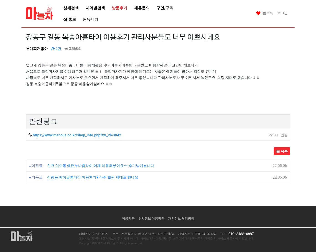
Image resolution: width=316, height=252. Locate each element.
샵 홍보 (69, 19)
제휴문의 (142, 8)
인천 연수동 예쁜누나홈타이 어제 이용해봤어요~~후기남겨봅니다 (100, 166)
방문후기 (119, 8)
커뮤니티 (90, 19)
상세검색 (71, 8)
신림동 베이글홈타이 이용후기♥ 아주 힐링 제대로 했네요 (92, 177)
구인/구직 (164, 8)
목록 (282, 151)
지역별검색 (95, 8)
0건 (56, 49)
